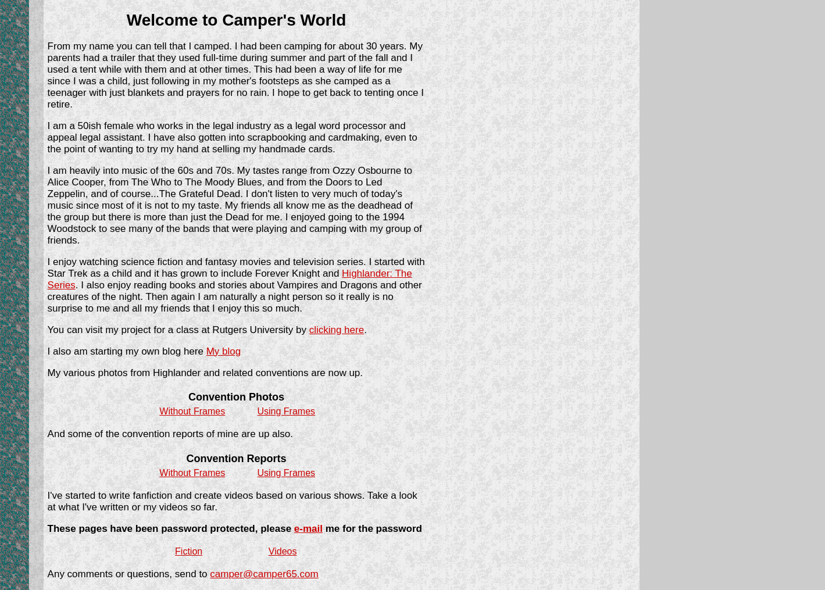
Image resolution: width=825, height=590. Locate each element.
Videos (283, 551)
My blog (223, 351)
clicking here (337, 329)
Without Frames (192, 411)
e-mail (308, 528)
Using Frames (286, 411)
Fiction (188, 551)
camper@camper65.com (264, 574)
